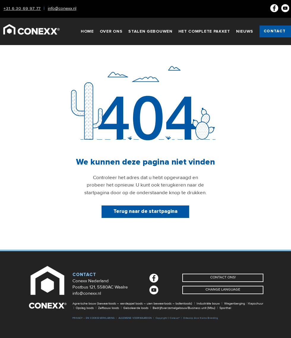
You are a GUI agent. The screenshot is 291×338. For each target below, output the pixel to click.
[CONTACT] (275, 31)
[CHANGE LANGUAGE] (222, 290)
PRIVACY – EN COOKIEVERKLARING (93, 318)
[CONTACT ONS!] (222, 278)
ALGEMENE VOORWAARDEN (135, 318)
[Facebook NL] (274, 8)
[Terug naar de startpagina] (145, 211)
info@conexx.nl (86, 293)
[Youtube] (285, 8)
